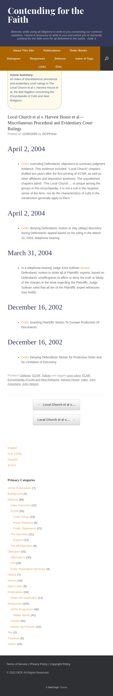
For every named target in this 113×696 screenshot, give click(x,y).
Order (25, 164)
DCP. (20, 672)
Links (42, 66)
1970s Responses (21, 609)
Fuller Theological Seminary (28, 569)
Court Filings (21, 516)
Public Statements (24, 528)
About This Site (23, 50)
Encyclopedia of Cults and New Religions (33, 379)
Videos (12, 644)
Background (15, 493)
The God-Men (19, 534)
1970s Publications (19, 488)
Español (13, 459)
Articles (15, 620)
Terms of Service (17, 664)
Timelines (14, 638)
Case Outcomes (20, 505)
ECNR (36, 375)
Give (59, 66)
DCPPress (49, 134)
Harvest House (70, 379)
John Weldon (30, 384)
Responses (37, 58)
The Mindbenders (21, 545)
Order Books (78, 50)
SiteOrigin (53, 687)
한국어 (12, 465)
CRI (12, 563)
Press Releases (23, 522)
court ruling (74, 375)
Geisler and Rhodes (22, 626)
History (12, 574)
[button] (106, 58)
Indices (46, 375)
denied (84, 268)
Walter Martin (21, 615)
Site (10, 632)
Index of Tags (84, 58)
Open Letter (15, 586)
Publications (52, 50)
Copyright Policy (60, 664)
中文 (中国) (15, 453)
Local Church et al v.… (56, 404)
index (84, 379)
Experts (18, 540)
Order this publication (23, 597)
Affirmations (17, 557)
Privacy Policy (38, 664)
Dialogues (13, 58)
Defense (60, 58)
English (12, 448)
